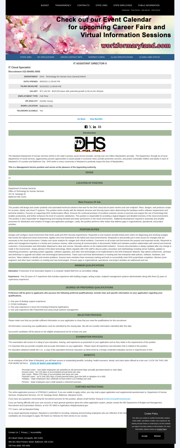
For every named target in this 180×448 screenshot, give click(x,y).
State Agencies (145, 10)
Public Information (148, 5)
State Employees (122, 5)
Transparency (63, 5)
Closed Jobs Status (149, 57)
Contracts (83, 5)
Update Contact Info (71, 57)
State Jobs (101, 5)
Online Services (155, 10)
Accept (144, 436)
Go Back (81, 119)
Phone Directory (135, 10)
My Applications (46, 57)
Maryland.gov (126, 10)
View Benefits (96, 119)
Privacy (24, 432)
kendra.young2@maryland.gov (117, 399)
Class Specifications (122, 57)
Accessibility (36, 432)
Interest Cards (96, 57)
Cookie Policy (151, 413)
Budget (45, 5)
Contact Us (13, 432)
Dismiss (157, 436)
